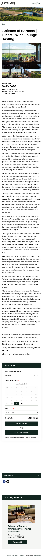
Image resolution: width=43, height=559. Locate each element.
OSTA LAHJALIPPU (21, 432)
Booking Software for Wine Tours (16, 555)
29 (16, 404)
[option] (7, 73)
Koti (3, 24)
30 (21, 404)
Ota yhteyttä (8, 475)
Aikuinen (15, 375)
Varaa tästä (21, 424)
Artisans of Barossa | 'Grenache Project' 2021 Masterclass (19, 529)
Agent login (37, 555)
